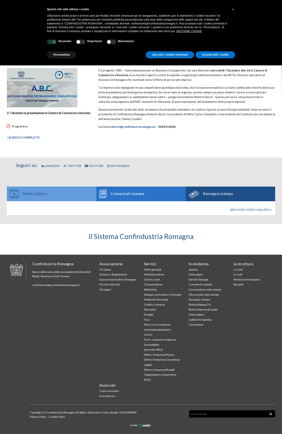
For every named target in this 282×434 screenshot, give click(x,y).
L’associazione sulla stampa (205, 289)
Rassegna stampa (199, 299)
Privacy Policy (38, 416)
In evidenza (199, 263)
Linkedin (51, 166)
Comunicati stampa (200, 284)
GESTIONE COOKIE (189, 31)
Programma (17, 126)
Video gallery (196, 314)
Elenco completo (23, 137)
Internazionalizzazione (157, 329)
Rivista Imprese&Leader (203, 309)
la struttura (243, 263)
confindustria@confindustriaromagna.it (56, 285)
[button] (233, 9)
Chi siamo (105, 269)
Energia (148, 314)
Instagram (118, 166)
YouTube (94, 166)
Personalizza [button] (61, 54)
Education (150, 309)
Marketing (150, 289)
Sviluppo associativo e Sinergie (162, 294)
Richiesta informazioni (246, 279)
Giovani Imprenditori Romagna (117, 279)
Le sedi (237, 274)
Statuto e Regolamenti (113, 274)
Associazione (111, 263)
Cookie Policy (57, 416)
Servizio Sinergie (199, 279)
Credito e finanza (154, 304)
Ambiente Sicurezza (156, 299)
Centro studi (152, 279)
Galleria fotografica (200, 319)
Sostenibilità (151, 344)
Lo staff (238, 269)
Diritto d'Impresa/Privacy (159, 354)
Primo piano (196, 274)
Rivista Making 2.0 (200, 304)
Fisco (147, 319)
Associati (107, 385)
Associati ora (107, 396)
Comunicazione (153, 284)
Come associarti (109, 390)
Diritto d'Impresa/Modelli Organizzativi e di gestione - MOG (161, 374)
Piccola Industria (109, 284)
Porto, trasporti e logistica (160, 339)
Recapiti (238, 284)
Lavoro (148, 334)
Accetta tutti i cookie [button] (215, 54)
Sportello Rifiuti (153, 349)
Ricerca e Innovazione (157, 324)
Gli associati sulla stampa (204, 294)
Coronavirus (196, 324)
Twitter (72, 166)
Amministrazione (154, 274)
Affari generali (152, 269)
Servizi (150, 263)
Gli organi (105, 289)
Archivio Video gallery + (251, 209)
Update (193, 269)
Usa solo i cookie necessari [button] (170, 54)
